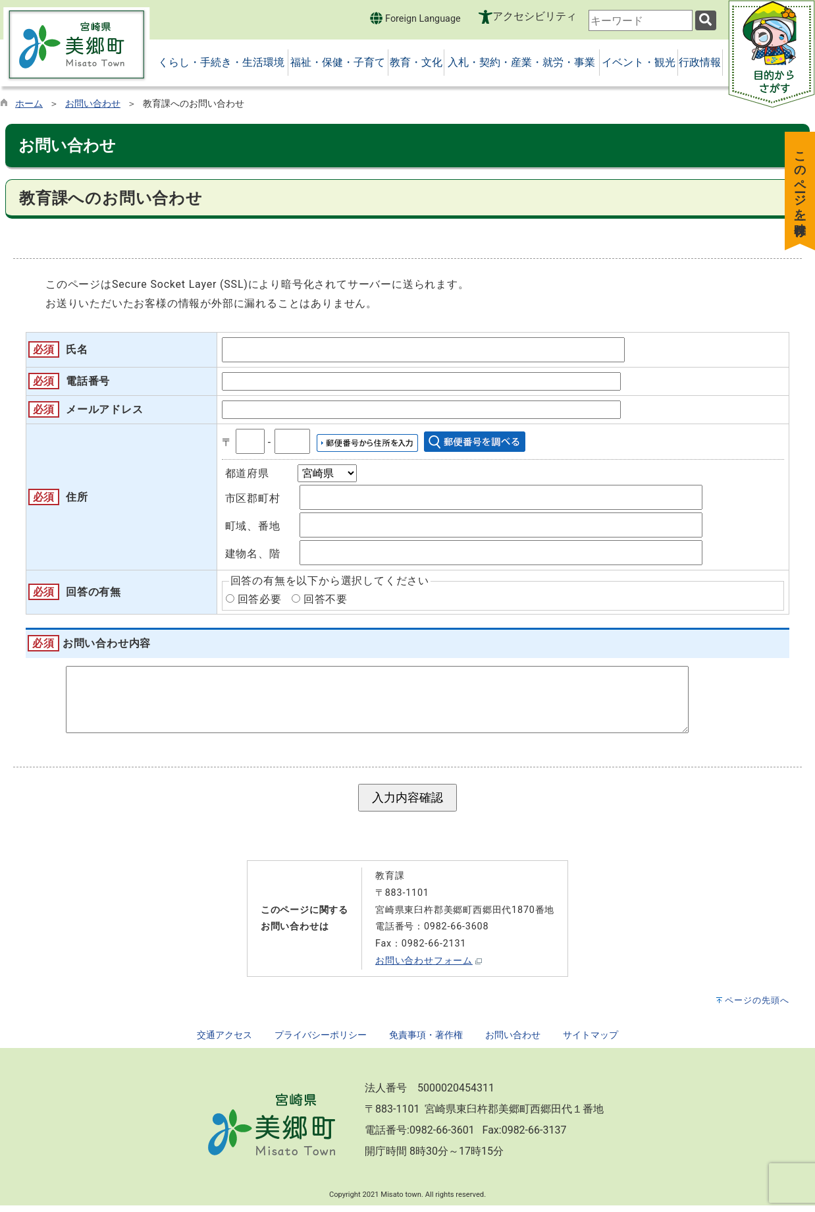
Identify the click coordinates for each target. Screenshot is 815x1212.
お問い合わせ (92, 103)
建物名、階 (252, 553)
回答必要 (260, 599)
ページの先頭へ (757, 1007)
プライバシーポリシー (321, 1041)
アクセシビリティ (534, 16)
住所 (77, 497)
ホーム (29, 103)
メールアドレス (105, 409)
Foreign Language (415, 18)
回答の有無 (93, 592)
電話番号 (88, 381)
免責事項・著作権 (426, 1041)
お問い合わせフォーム (424, 967)
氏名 (77, 349)
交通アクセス (224, 1041)
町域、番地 (252, 526)
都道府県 (247, 473)
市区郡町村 (252, 498)
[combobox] (640, 20)
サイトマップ (590, 1041)
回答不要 (325, 599)
